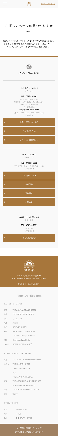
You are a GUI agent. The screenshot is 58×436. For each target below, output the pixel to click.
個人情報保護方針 (34, 284)
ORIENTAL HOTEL (20, 327)
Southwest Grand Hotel (21, 340)
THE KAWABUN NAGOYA (22, 377)
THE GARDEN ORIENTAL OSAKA (26, 390)
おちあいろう (18, 319)
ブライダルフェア (29, 175)
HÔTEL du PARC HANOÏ (22, 344)
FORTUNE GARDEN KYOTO (24, 385)
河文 (14, 372)
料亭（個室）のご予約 (29, 122)
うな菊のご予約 (29, 131)
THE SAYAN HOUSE (24, 418)
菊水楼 (15, 394)
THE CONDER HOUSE (21, 368)
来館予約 (29, 184)
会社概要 (21, 284)
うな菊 (18, 414)
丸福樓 (15, 323)
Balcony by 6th (21, 409)
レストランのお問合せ (29, 140)
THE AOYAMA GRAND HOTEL (24, 310)
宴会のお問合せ (29, 238)
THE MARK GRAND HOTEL (23, 314)
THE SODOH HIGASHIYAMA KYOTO (27, 381)
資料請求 (29, 193)
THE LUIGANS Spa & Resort (23, 336)
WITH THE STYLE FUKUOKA (24, 331)
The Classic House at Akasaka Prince (27, 360)
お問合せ (29, 202)
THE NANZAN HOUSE (21, 364)
